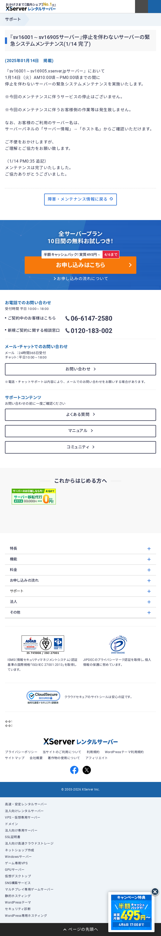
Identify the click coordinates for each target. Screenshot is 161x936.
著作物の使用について (64, 758)
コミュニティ (78, 447)
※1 (54, 5)
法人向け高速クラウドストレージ (29, 843)
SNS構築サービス (18, 883)
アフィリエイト (96, 758)
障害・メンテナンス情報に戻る (80, 199)
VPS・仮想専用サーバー (23, 817)
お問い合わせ (77, 369)
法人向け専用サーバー (21, 830)
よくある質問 (78, 414)
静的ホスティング (18, 896)
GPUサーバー (14, 870)
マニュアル (78, 430)
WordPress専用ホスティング (26, 916)
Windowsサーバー (18, 857)
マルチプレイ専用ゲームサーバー (29, 889)
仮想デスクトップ (18, 876)
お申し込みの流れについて (82, 278)
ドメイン (11, 824)
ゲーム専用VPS (16, 863)
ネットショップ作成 (19, 850)
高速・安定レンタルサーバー (26, 804)
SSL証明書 (12, 837)
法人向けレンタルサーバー (24, 811)
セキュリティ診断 (18, 909)
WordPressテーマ (18, 902)
